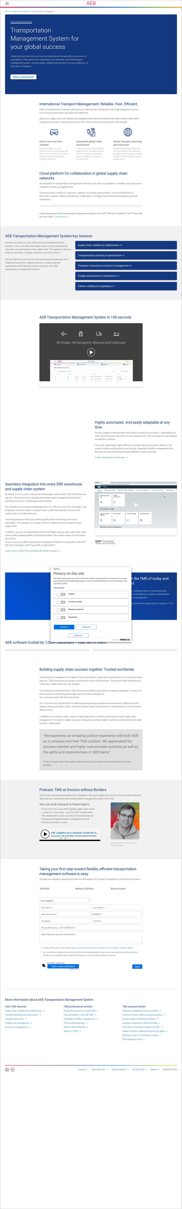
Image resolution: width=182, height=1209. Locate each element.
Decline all (86, 627)
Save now (78, 635)
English (57, 569)
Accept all (64, 627)
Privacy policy (59, 588)
